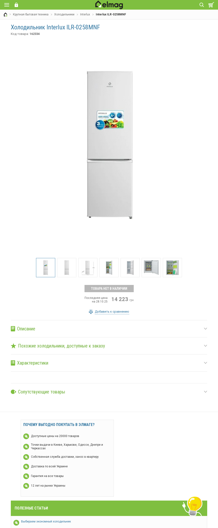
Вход (16, 5)
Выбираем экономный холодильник (46, 521)
